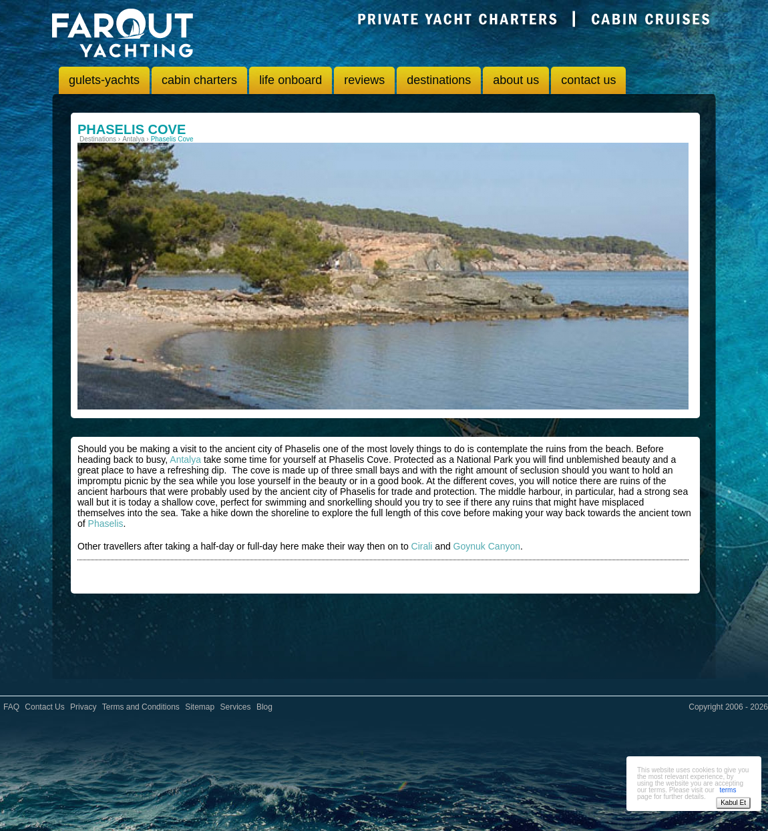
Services (235, 707)
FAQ (11, 707)
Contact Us (44, 707)
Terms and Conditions (141, 707)
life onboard (290, 80)
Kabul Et (733, 802)
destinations (439, 80)
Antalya (185, 459)
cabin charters (199, 80)
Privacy (83, 707)
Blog (264, 707)
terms (727, 790)
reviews (364, 80)
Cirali (422, 546)
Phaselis (106, 523)
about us (516, 80)
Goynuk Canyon (486, 546)
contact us (588, 80)
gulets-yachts (104, 80)
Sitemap (199, 707)
